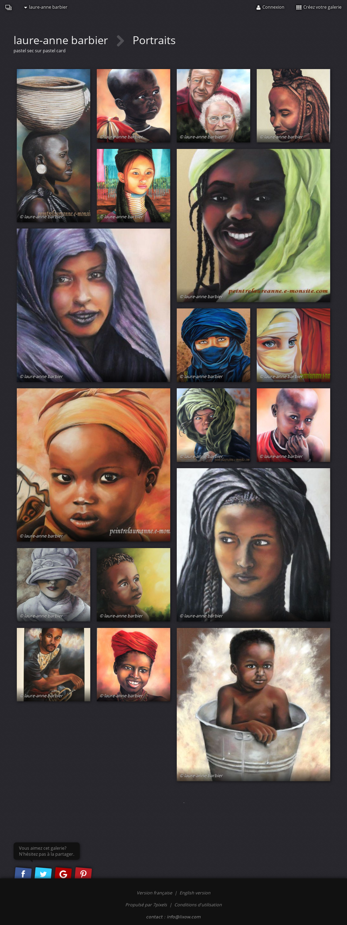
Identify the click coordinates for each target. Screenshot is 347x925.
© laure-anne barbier (41, 217)
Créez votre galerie (319, 7)
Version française (155, 893)
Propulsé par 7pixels (146, 905)
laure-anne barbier (46, 7)
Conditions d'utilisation (198, 905)
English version (194, 893)
